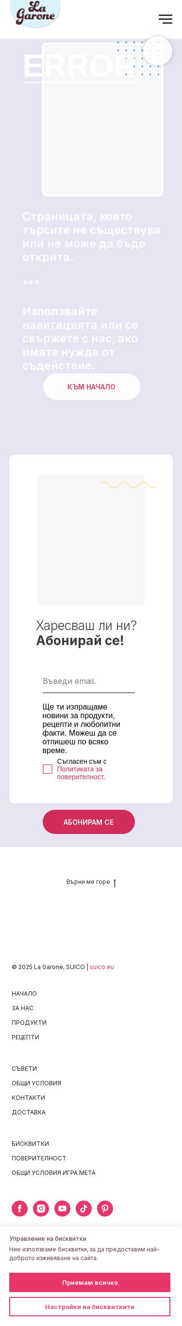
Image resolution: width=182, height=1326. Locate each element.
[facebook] (20, 1214)
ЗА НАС (22, 1008)
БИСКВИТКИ (30, 1143)
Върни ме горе (91, 882)
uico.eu (103, 967)
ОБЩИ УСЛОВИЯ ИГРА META (54, 1172)
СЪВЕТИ (24, 1068)
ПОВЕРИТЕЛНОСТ (39, 1158)
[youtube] (62, 1214)
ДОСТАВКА (29, 1112)
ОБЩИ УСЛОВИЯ (36, 1083)
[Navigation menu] (165, 19)
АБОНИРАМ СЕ (89, 822)
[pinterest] (105, 1214)
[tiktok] (84, 1214)
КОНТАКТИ (28, 1097)
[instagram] (41, 1214)
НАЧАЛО (24, 993)
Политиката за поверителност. (81, 773)
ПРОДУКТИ (29, 1022)
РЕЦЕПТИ (25, 1037)
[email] (89, 681)
